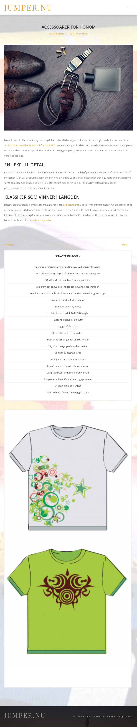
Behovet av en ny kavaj (68, 306)
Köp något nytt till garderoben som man (68, 366)
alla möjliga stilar (42, 220)
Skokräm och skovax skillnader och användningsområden (67, 286)
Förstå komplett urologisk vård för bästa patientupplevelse (68, 273)
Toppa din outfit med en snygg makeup (68, 392)
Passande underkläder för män (68, 300)
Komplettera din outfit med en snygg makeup (68, 379)
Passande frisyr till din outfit (68, 319)
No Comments (79, 33)
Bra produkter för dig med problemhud (68, 372)
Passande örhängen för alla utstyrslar (68, 339)
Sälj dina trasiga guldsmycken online (68, 346)
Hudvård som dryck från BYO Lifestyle (67, 313)
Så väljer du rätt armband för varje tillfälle (67, 280)
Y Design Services (124, 716)
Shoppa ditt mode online (68, 385)
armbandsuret (71, 204)
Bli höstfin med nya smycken (67, 333)
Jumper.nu (28, 7)
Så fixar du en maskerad (68, 352)
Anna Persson (57, 33)
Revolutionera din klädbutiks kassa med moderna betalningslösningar (68, 293)
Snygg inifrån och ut (68, 326)
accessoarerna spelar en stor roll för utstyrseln (29, 145)
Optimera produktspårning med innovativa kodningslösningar (67, 267)
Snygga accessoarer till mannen (68, 359)
